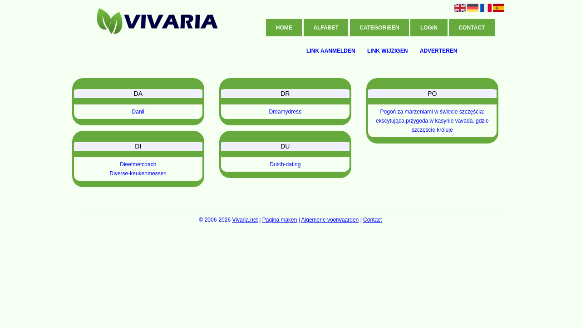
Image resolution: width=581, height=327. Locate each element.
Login (429, 28)
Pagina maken (279, 220)
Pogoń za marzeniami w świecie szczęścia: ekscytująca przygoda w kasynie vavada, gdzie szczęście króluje (432, 121)
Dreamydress (285, 112)
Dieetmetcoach (138, 164)
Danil (138, 112)
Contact (471, 28)
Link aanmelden (330, 51)
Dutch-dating (285, 164)
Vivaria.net (244, 220)
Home (284, 28)
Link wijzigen (387, 51)
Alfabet (325, 28)
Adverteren (439, 51)
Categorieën (379, 28)
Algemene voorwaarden (330, 220)
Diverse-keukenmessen (138, 173)
